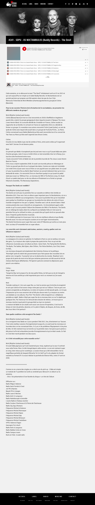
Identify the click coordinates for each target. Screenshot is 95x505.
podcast (73, 500)
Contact (50, 4)
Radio (36, 4)
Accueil (24, 4)
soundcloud (64, 500)
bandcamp (47, 500)
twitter (30, 500)
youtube (55, 500)
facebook (22, 500)
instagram (39, 500)
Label (30, 4)
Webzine (43, 4)
